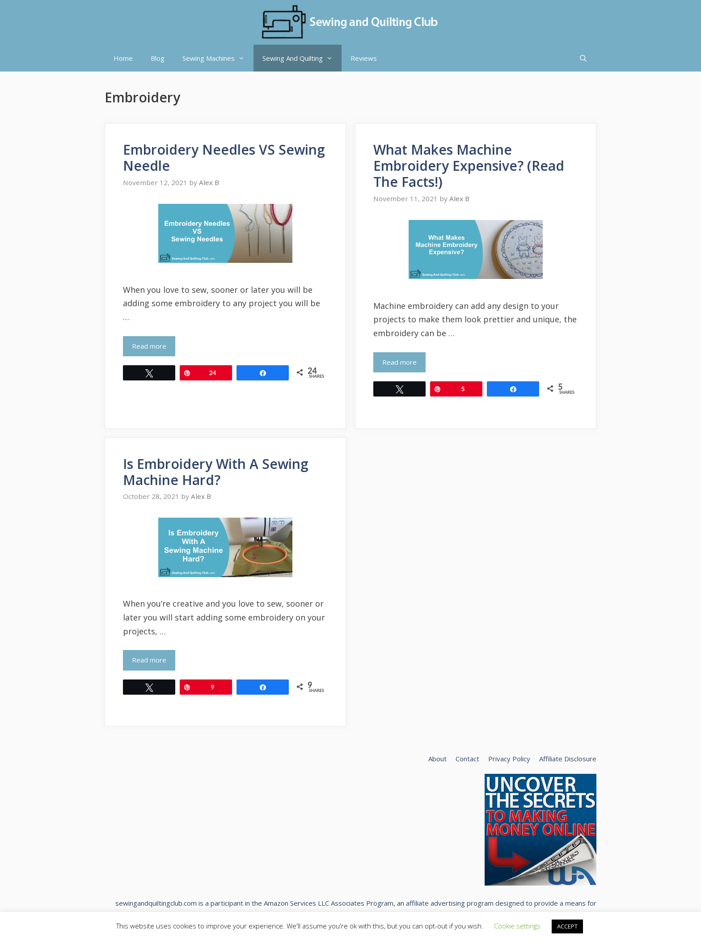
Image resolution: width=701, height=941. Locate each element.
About (437, 758)
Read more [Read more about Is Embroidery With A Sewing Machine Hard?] (149, 659)
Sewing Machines (217, 58)
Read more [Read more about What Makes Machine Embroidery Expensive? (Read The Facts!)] (399, 362)
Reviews (363, 58)
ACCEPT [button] (567, 926)
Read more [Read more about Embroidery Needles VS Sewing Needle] (149, 346)
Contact (467, 758)
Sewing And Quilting (302, 58)
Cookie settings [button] (517, 925)
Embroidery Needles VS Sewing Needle (224, 157)
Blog (158, 58)
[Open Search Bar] (583, 58)
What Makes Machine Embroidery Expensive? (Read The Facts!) (468, 165)
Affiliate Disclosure (567, 758)
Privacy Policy (509, 758)
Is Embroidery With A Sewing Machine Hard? (215, 472)
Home (123, 58)
